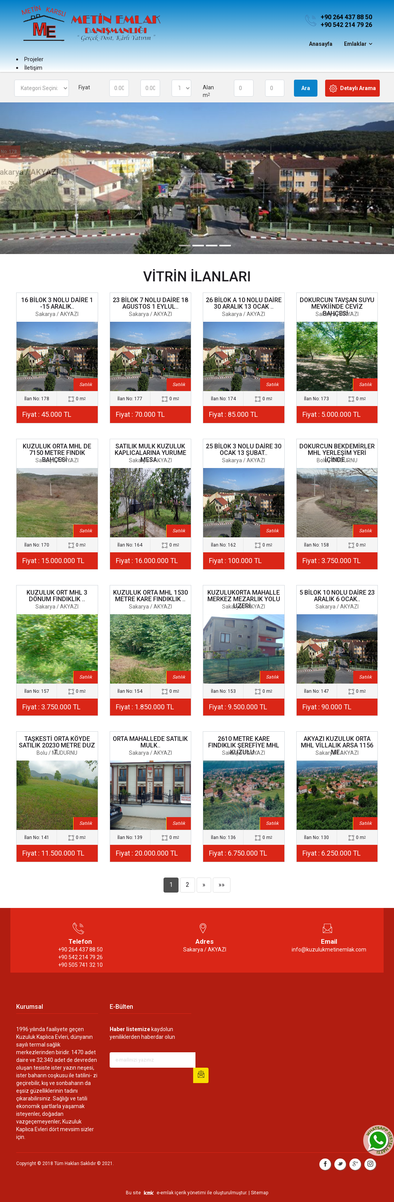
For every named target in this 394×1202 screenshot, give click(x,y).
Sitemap (259, 1192)
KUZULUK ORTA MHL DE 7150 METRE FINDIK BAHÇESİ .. (57, 453)
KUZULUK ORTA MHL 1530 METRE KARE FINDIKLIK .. (150, 596)
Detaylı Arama (352, 88)
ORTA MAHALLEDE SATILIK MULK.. (150, 742)
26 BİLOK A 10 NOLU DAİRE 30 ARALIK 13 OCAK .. (244, 303)
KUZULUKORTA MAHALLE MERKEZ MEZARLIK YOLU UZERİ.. (243, 599)
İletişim (33, 67)
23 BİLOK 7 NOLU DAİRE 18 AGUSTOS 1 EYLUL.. (150, 303)
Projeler (33, 59)
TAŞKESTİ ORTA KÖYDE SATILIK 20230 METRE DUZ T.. (57, 745)
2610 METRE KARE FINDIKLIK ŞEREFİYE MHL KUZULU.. (243, 745)
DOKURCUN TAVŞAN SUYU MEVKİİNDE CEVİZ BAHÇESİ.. (337, 306)
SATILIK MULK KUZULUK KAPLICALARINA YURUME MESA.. (150, 453)
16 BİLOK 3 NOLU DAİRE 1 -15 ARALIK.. (57, 303)
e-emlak (165, 1192)
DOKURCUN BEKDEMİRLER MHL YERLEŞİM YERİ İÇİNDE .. (337, 453)
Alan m (208, 91)
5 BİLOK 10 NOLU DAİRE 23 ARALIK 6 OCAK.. (337, 596)
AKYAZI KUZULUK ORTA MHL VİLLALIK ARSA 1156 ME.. (337, 745)
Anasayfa (320, 44)
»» (222, 884)
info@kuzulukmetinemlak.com (329, 949)
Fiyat (84, 87)
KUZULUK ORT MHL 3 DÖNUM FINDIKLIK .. (57, 596)
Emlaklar (355, 44)
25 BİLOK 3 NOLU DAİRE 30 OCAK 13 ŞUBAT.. (243, 450)
